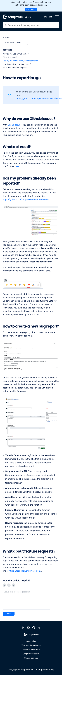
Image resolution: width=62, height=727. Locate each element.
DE (45, 16)
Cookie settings (31, 658)
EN (50, 16)
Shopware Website (31, 654)
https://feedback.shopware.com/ (25, 570)
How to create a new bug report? (17, 64)
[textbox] (31, 25)
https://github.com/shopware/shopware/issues (26, 199)
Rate (9, 613)
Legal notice (31, 641)
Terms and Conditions (31, 645)
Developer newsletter (31, 649)
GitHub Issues (15, 124)
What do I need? (10, 57)
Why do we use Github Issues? (16, 54)
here (17, 166)
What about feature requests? (15, 68)
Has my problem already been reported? (20, 61)
